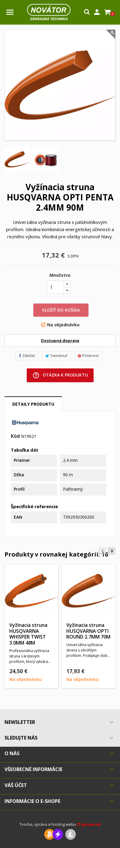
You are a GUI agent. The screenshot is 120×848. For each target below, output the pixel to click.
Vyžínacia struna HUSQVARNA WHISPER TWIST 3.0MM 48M (28, 634)
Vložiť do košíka (61, 310)
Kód (15, 436)
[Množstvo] (55, 287)
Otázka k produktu (60, 375)
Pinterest (88, 355)
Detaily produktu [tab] (33, 404)
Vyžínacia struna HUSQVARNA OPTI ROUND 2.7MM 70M (88, 631)
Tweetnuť (56, 355)
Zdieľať (27, 355)
